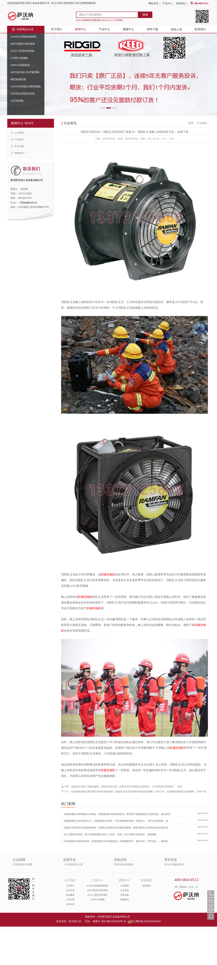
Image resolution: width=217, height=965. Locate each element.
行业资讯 (124, 890)
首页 (190, 123)
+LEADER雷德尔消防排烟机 (25, 86)
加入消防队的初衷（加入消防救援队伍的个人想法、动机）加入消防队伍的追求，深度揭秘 (108, 834)
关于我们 (56, 29)
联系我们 (181, 3)
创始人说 (176, 29)
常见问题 (124, 895)
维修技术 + (18, 153)
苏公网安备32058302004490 (144, 921)
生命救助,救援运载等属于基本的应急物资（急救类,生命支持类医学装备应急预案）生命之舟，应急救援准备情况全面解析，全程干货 (138, 791)
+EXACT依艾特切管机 (22, 51)
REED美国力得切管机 (97, 890)
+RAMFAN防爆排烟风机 (23, 36)
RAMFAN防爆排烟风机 (97, 885)
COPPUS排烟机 (97, 899)
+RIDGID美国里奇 (20, 65)
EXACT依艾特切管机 (97, 895)
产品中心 (167, 3)
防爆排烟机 (108, 574)
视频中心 (128, 29)
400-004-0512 (199, 3)
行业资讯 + (18, 139)
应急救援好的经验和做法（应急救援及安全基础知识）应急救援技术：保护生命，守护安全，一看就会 (114, 841)
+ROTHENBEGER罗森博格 (24, 72)
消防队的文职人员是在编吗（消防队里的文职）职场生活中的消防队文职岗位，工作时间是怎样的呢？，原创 (126, 786)
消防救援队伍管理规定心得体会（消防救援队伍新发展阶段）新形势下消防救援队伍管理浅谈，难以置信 (115, 814)
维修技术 (124, 899)
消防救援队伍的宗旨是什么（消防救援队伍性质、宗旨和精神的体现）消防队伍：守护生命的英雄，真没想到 (116, 821)
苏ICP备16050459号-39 (114, 921)
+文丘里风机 (17, 100)
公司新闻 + (18, 132)
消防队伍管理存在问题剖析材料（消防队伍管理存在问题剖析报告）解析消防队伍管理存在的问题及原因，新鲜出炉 (116, 827)
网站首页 (153, 3)
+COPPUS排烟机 (19, 58)
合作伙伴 (70, 904)
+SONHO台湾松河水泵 (22, 93)
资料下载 (152, 29)
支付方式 (70, 890)
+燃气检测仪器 (18, 79)
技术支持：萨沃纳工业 (68, 921)
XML (87, 921)
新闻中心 (80, 29)
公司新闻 (124, 885)
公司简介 (70, 885)
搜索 (145, 14)
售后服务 (70, 895)
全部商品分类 (22, 29)
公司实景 (70, 899)
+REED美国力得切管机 (22, 43)
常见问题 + (18, 146)
